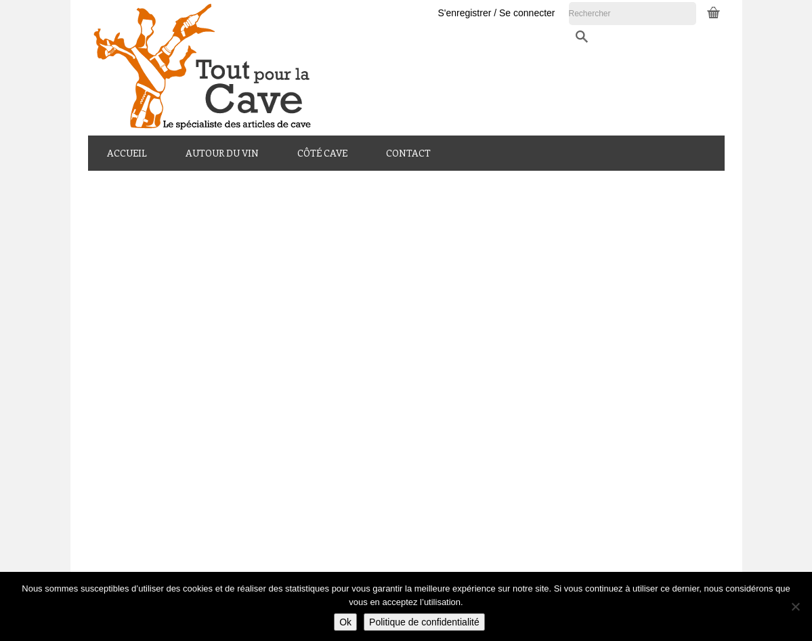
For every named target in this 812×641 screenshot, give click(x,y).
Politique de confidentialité (424, 622)
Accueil (127, 152)
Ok (345, 622)
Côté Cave (322, 152)
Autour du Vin (222, 152)
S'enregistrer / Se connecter (597, 12)
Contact (408, 152)
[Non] (795, 606)
